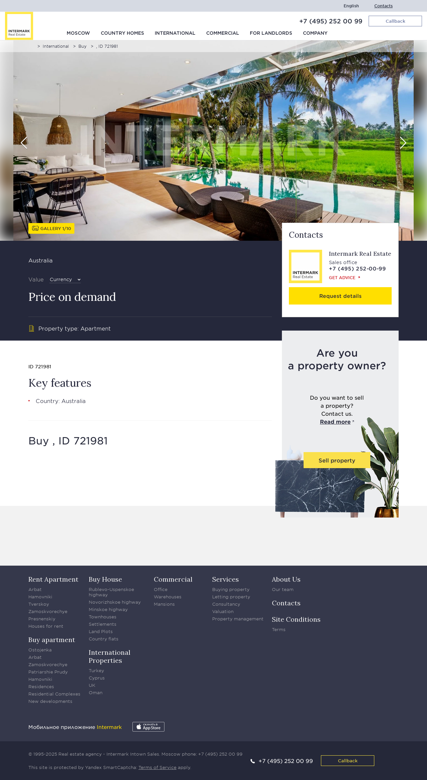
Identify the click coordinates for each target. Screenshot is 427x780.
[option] (213, 140)
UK (92, 685)
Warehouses (167, 596)
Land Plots (101, 631)
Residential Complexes (54, 694)
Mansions (164, 604)
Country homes (122, 33)
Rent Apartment (53, 579)
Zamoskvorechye (47, 611)
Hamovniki (40, 596)
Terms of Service (157, 767)
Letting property (231, 596)
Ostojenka (40, 649)
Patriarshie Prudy (48, 671)
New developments (50, 701)
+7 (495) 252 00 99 (330, 21)
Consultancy (226, 604)
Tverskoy (38, 604)
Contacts (383, 6)
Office (160, 589)
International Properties (109, 656)
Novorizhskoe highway (115, 602)
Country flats (103, 638)
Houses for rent (45, 626)
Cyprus (97, 677)
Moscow (78, 33)
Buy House (105, 579)
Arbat (35, 589)
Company (315, 33)
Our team (283, 589)
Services (225, 579)
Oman (95, 692)
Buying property (231, 589)
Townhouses (102, 616)
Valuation (223, 611)
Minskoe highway (108, 609)
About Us (286, 579)
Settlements (102, 624)
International (175, 33)
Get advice (342, 277)
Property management (238, 618)
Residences (41, 686)
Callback (348, 760)
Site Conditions (296, 619)
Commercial (222, 33)
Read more (335, 421)
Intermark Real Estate (360, 253)
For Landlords (271, 33)
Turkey (96, 670)
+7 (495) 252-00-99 (357, 268)
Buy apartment (51, 639)
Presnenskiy (41, 618)
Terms (279, 629)
